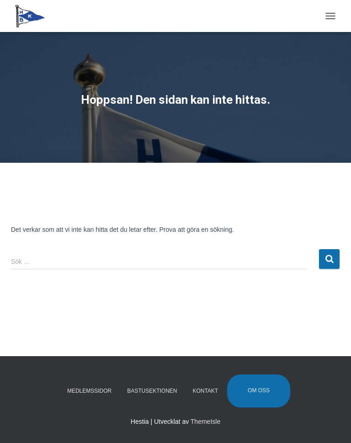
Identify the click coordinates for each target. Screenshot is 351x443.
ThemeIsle (205, 421)
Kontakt (205, 391)
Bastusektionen (152, 391)
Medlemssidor (89, 391)
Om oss (259, 390)
